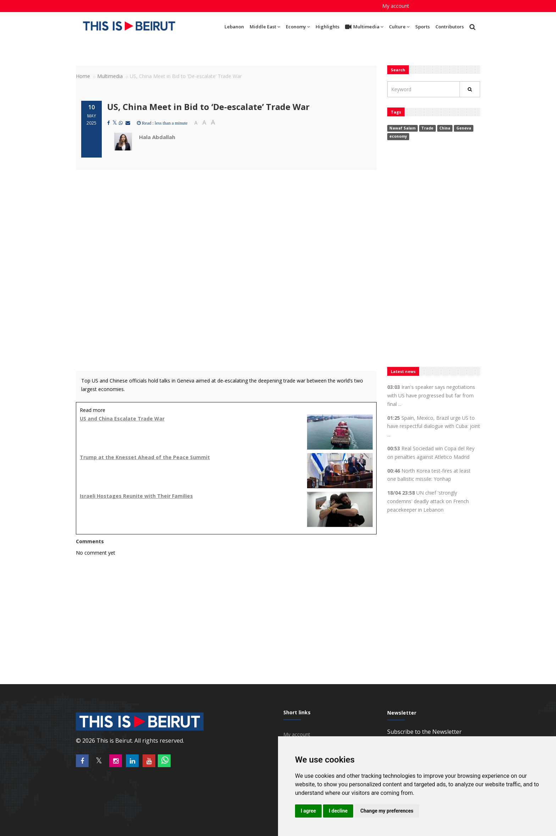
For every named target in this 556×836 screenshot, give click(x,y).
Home (83, 76)
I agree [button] (308, 811)
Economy (298, 26)
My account (395, 5)
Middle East (265, 26)
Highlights (327, 26)
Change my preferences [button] (386, 811)
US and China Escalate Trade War (122, 418)
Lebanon (234, 26)
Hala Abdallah (157, 137)
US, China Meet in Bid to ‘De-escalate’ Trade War (208, 106)
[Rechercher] (470, 89)
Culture (399, 26)
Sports (422, 26)
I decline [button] (338, 811)
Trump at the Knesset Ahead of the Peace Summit (145, 457)
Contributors (449, 26)
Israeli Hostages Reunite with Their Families (136, 496)
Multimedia (364, 27)
